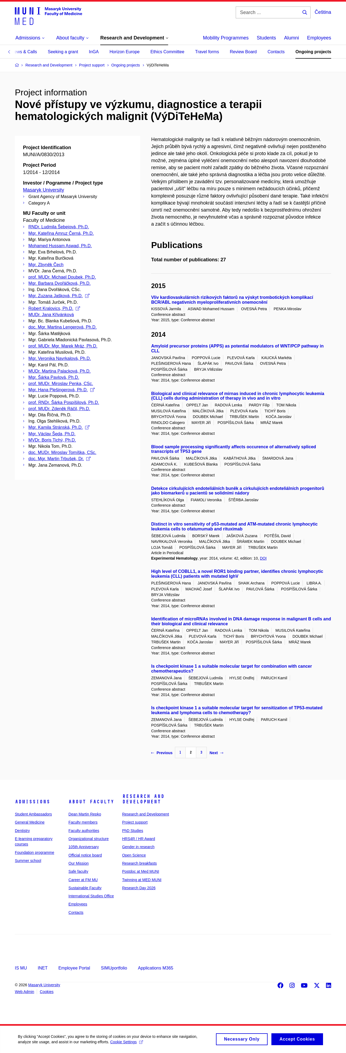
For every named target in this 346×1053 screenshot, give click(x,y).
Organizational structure (88, 839)
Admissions (32, 802)
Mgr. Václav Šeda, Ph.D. (51, 434)
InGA (94, 51)
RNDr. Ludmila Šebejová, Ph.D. (58, 227)
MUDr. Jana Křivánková (51, 314)
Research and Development (143, 799)
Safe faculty (78, 871)
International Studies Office (91, 896)
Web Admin (24, 992)
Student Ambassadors (33, 814)
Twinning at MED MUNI (141, 880)
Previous (161, 753)
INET (42, 968)
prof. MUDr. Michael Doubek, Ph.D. (62, 277)
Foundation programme (34, 852)
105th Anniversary (83, 847)
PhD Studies (132, 830)
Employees (319, 38)
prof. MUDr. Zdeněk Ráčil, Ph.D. (59, 408)
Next (216, 753)
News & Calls (24, 51)
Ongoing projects (313, 51)
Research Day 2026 (139, 888)
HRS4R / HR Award (138, 839)
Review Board (243, 51)
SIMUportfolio (114, 968)
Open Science (134, 855)
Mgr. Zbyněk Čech (46, 264)
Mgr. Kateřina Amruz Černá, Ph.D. (61, 233)
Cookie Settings (127, 1044)
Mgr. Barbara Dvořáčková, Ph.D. (59, 283)
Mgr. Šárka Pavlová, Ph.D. (53, 377)
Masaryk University (43, 190)
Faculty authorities (83, 830)
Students (266, 38)
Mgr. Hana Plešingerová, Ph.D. (61, 389)
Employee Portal (74, 968)
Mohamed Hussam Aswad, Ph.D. (60, 245)
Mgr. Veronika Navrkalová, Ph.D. (59, 358)
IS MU (21, 968)
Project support (135, 822)
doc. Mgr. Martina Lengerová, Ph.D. (62, 327)
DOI (263, 558)
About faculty (91, 802)
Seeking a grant (63, 51)
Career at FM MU (83, 880)
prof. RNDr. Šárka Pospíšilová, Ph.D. (63, 402)
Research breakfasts (139, 863)
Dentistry (22, 830)
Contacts (276, 51)
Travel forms (207, 51)
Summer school (28, 860)
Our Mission (78, 863)
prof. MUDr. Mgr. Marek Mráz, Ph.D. (62, 346)
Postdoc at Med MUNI (140, 871)
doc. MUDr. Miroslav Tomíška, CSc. (62, 452)
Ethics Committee (167, 51)
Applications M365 (155, 968)
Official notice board (85, 855)
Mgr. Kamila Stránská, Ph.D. (58, 427)
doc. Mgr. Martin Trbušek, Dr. (59, 458)
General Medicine (30, 822)
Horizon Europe (124, 51)
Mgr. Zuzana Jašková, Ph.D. (58, 295)
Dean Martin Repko (84, 814)
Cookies (47, 992)
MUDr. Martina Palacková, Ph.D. (59, 371)
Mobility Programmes (226, 38)
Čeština (323, 12)
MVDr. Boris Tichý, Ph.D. (52, 440)
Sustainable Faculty (84, 888)
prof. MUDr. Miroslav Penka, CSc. (60, 383)
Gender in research (138, 847)
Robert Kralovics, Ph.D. (54, 308)
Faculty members (82, 822)
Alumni (291, 38)
